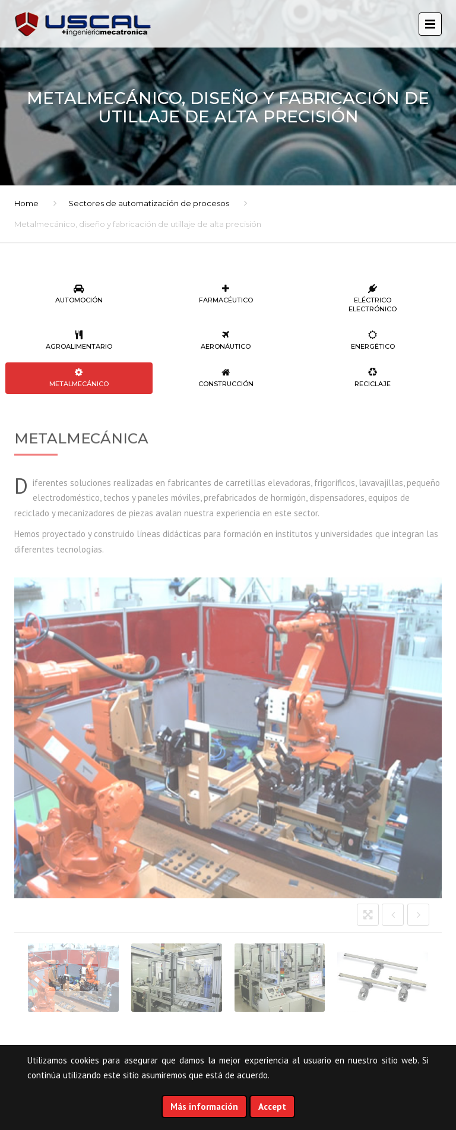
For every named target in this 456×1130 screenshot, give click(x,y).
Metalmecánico (79, 378)
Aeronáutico (226, 340)
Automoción (79, 294)
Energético (373, 340)
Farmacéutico (226, 294)
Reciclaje (373, 378)
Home (26, 203)
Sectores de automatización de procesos (148, 203)
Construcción (226, 378)
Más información (204, 1106)
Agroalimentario (79, 340)
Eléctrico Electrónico (373, 298)
